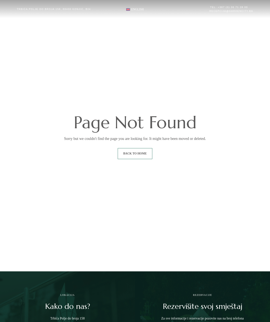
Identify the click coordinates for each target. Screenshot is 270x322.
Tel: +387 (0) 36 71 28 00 (229, 7)
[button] (56, 47)
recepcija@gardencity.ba (231, 11)
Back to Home (135, 153)
